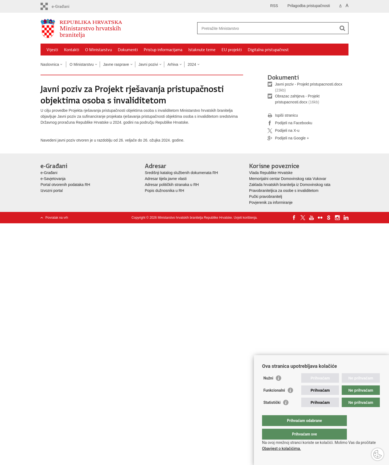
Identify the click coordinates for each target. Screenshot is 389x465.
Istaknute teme (202, 49)
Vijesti (52, 49)
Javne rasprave (116, 64)
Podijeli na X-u (283, 130)
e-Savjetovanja (53, 178)
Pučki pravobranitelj (265, 196)
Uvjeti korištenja (245, 218)
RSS (274, 6)
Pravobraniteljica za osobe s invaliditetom (283, 190)
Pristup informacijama (163, 49)
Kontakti (71, 49)
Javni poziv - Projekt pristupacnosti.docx (308, 84)
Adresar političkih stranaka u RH (172, 184)
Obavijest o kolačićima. (281, 448)
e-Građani (49, 173)
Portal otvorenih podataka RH (65, 184)
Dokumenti (128, 49)
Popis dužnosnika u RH (164, 190)
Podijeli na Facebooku (289, 123)
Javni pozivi (148, 64)
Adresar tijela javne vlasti (166, 178)
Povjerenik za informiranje (271, 202)
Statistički (271, 413)
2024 (192, 64)
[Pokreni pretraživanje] (342, 28)
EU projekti (232, 49)
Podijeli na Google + (288, 138)
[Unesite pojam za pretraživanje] (267, 28)
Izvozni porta (51, 190)
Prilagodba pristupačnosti (308, 6)
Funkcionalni (274, 401)
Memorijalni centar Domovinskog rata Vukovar (287, 178)
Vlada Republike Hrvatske (271, 173)
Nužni (268, 389)
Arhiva (172, 64)
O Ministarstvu (98, 49)
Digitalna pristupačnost (268, 49)
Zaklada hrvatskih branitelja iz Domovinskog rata (289, 184)
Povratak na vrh (56, 218)
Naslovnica (50, 64)
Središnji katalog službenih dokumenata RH (181, 173)
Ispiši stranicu (282, 115)
